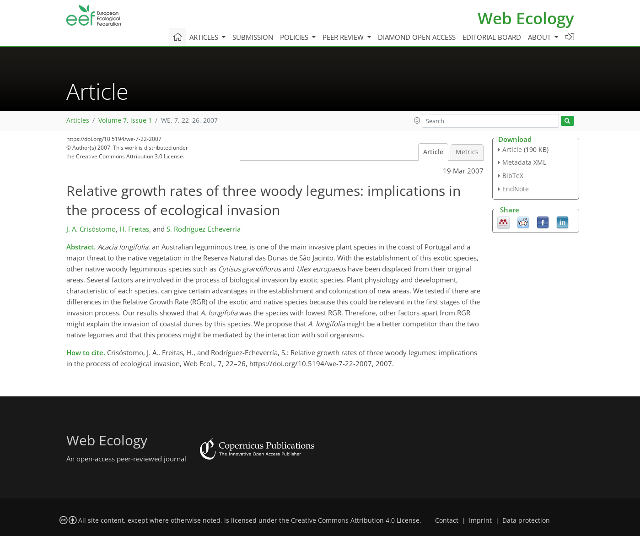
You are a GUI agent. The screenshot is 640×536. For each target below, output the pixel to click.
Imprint (480, 520)
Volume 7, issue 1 (125, 120)
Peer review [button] (344, 37)
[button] (417, 120)
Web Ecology (526, 18)
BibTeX (512, 175)
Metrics (467, 152)
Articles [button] (204, 37)
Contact (446, 520)
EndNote (515, 188)
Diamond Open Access (417, 37)
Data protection (526, 520)
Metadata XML (524, 162)
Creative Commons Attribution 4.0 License (355, 520)
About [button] (540, 37)
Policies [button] (295, 37)
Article (433, 152)
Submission (252, 37)
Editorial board (492, 37)
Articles (77, 120)
